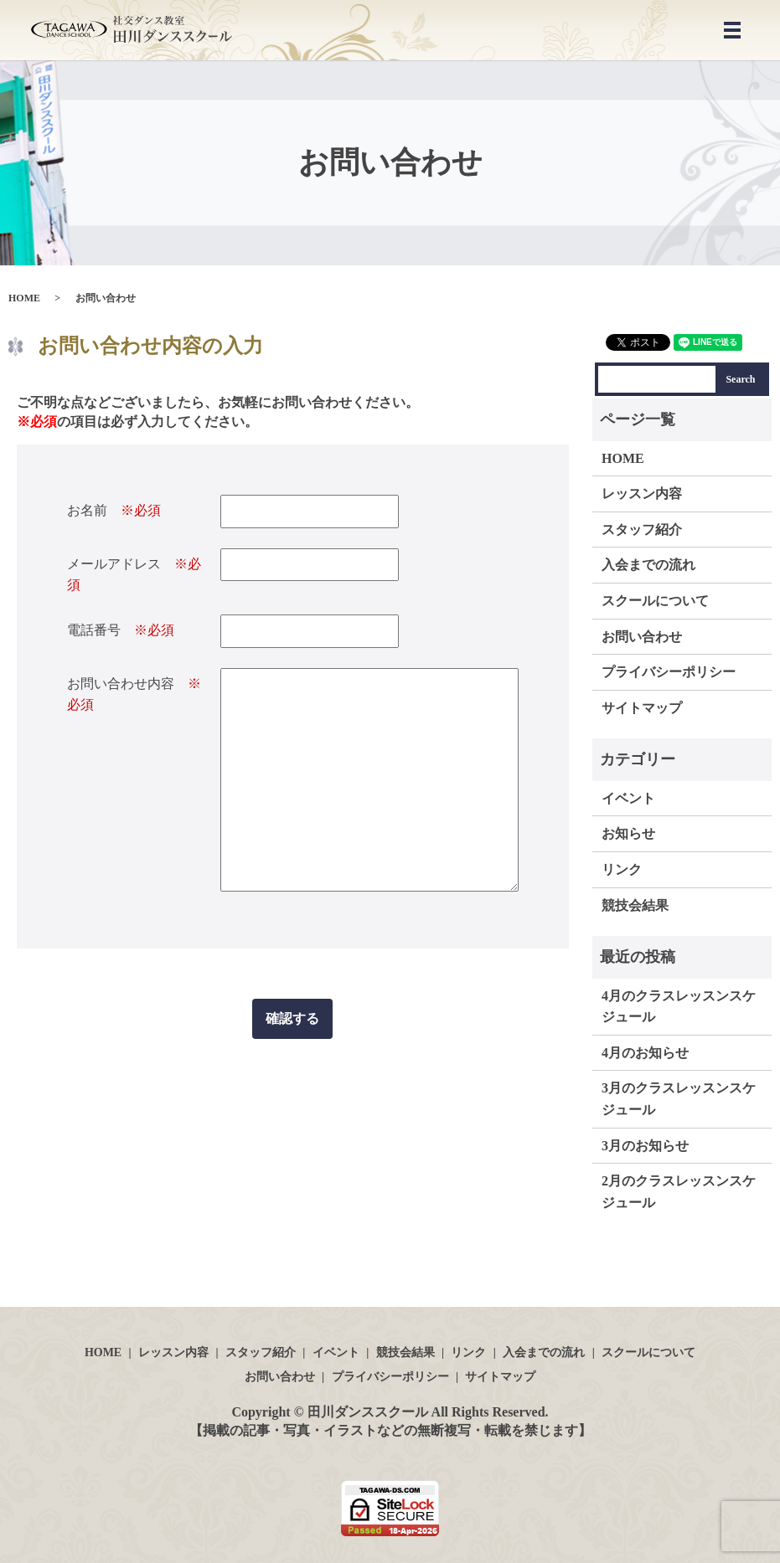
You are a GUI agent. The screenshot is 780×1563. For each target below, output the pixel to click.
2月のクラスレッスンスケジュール (679, 1192)
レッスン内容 (642, 493)
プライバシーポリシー (669, 672)
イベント (628, 798)
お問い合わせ (642, 637)
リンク (622, 869)
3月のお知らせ (645, 1146)
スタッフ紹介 (642, 529)
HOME (24, 298)
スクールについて (655, 601)
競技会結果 (635, 905)
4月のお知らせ (645, 1053)
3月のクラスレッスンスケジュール (679, 1099)
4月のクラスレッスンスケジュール (679, 1007)
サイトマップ (642, 708)
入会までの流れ (648, 565)
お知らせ (628, 833)
